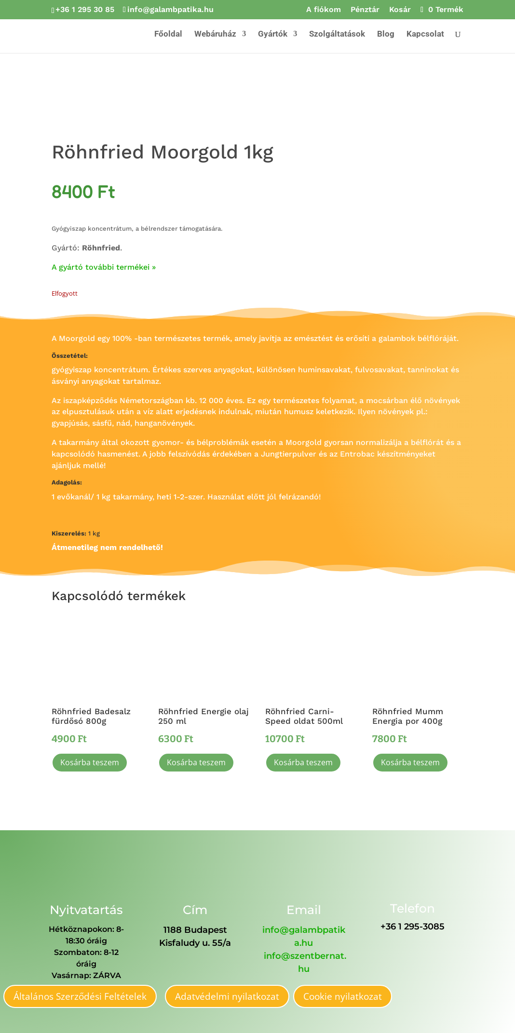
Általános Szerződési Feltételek (80, 996)
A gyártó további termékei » (104, 267)
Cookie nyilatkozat (342, 996)
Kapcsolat (425, 34)
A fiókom (323, 10)
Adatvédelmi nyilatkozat (227, 996)
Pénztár (365, 10)
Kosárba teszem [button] (89, 762)
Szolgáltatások (337, 34)
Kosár (400, 10)
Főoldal (168, 34)
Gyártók (272, 34)
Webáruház (215, 34)
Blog (385, 34)
